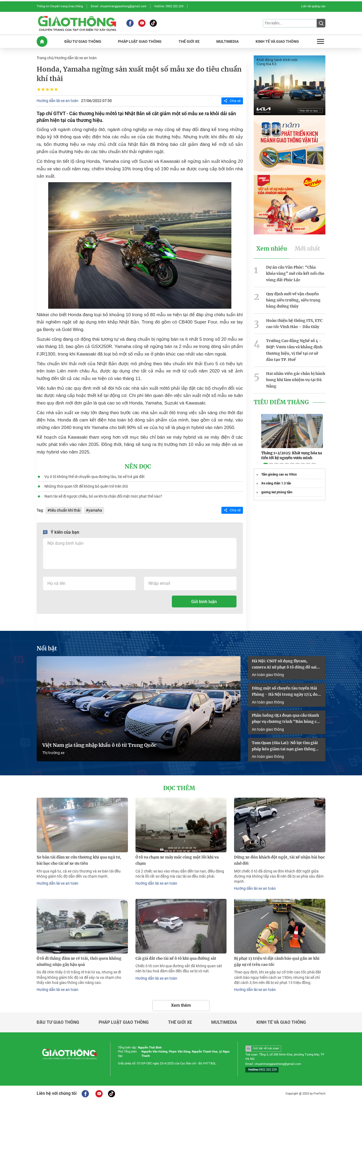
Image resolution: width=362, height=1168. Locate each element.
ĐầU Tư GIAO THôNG (82, 41)
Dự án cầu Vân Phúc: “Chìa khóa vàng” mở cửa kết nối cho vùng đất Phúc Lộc (295, 272)
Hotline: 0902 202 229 (168, 6)
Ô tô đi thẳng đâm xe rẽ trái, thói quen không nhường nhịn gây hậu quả (79, 958)
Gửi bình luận (204, 600)
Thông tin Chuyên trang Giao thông (60, 6)
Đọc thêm (179, 786)
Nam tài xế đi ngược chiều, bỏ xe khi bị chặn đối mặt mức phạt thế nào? (103, 495)
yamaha (95, 509)
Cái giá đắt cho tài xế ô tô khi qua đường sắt (175, 955)
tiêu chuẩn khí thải (65, 509)
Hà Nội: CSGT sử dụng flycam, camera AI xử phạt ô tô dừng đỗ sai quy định (284, 663)
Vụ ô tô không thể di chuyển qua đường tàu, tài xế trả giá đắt (94, 476)
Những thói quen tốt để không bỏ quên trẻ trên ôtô (86, 485)
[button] (265, 457)
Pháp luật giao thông (124, 1019)
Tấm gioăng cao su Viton (279, 468)
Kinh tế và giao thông (281, 1019)
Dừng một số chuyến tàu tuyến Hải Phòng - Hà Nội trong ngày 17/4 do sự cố (285, 690)
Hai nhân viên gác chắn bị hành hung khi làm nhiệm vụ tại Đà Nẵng (295, 377)
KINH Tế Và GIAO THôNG (277, 41)
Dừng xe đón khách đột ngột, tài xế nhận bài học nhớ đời (279, 858)
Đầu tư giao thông (58, 1019)
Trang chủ (45, 57)
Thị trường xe (53, 751)
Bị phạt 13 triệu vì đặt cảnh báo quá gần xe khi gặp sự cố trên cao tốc (276, 958)
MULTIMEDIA (227, 41)
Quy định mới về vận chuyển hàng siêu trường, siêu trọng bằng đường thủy (293, 298)
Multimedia (224, 1019)
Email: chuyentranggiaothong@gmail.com (119, 6)
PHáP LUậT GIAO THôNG (140, 41)
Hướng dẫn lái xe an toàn (76, 57)
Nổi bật (47, 647)
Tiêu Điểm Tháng (281, 399)
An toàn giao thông (268, 673)
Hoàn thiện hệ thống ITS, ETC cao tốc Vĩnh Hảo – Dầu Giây (294, 322)
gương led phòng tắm (276, 486)
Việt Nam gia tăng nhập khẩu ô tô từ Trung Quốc (99, 743)
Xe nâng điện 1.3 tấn (276, 477)
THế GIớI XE (189, 41)
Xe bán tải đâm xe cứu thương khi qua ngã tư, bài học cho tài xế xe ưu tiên (79, 858)
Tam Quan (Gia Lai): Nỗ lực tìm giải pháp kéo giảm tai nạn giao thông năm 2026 (285, 744)
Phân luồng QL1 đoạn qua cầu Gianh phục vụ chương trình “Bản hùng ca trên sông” (285, 717)
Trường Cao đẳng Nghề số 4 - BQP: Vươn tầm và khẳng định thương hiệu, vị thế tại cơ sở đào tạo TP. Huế (294, 348)
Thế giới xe (180, 1019)
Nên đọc (138, 466)
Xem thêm (181, 1002)
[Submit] (321, 23)
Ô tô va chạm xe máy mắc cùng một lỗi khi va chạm (177, 858)
